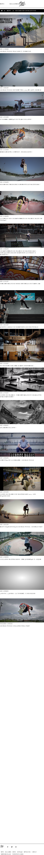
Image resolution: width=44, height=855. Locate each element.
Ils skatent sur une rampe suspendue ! (17, 366)
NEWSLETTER (27, 852)
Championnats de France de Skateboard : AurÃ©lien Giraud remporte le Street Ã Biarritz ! (18, 252)
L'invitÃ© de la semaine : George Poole (17, 460)
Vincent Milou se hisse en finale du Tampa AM (20, 283)
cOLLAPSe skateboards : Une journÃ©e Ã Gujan (20, 559)
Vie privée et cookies (17, 854)
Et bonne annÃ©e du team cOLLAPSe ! (16, 119)
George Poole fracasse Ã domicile (15, 51)
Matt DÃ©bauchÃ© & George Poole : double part (21, 527)
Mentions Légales (6, 854)
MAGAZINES (14, 4)
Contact (34, 852)
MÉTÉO (2, 19)
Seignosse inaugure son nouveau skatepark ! (20, 184)
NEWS (2, 4)
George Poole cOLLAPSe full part (15, 626)
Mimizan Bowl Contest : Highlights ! (16, 152)
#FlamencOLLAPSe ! (8, 427)
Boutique (12, 19)
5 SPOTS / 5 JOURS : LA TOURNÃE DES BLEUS (17, 593)
